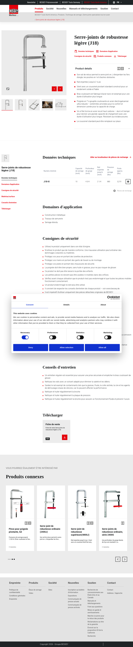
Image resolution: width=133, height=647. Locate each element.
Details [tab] (66, 305)
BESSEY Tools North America (95, 2)
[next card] (124, 559)
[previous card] (117, 559)
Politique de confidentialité (14, 591)
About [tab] (103, 305)
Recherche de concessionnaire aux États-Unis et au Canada (95, 593)
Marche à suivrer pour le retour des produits (96, 617)
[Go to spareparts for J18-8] (128, 181)
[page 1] (9, 559)
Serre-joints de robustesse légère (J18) (50, 20)
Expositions (72, 596)
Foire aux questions (95, 607)
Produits (61, 15)
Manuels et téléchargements (94, 602)
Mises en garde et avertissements (94, 611)
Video (31, 593)
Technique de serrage (74, 15)
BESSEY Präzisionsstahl (49, 2)
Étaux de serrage (35, 590)
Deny (30, 347)
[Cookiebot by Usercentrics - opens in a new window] (109, 297)
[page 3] (14, 559)
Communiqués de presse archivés (74, 606)
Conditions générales (17, 596)
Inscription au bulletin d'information (76, 591)
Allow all (102, 347)
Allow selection (66, 347)
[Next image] (60, 88)
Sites (50, 590)
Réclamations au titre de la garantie (96, 623)
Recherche (92, 636)
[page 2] (12, 559)
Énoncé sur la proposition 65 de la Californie (95, 630)
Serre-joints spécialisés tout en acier (96, 15)
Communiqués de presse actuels (74, 600)
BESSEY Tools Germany (71, 2)
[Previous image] (54, 88)
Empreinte (13, 599)
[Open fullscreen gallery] (7, 88)
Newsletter (31, 2)
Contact (110, 590)
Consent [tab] (30, 305)
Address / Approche (114, 593)
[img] (34, 62)
